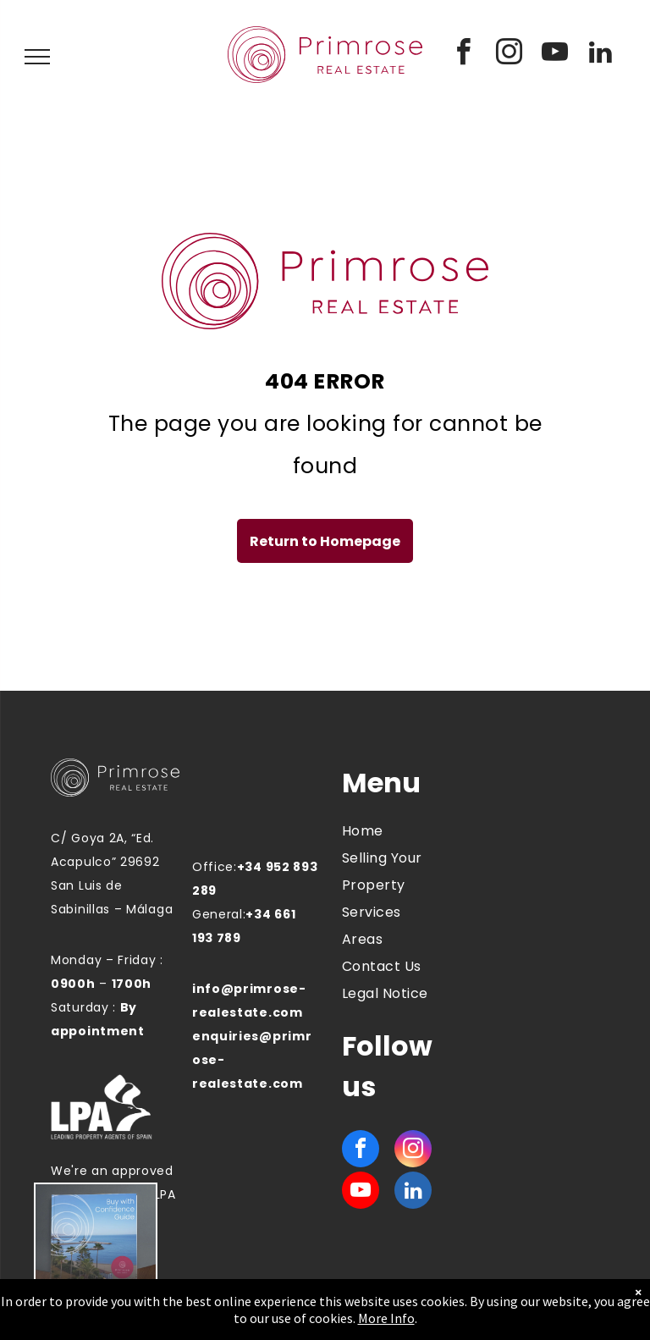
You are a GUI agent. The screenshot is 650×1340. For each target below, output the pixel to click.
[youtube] (555, 54)
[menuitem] (403, 831)
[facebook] (464, 54)
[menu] (37, 57)
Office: (214, 866)
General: (219, 914)
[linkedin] (601, 54)
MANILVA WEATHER (530, 830)
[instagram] (509, 54)
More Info (386, 1318)
